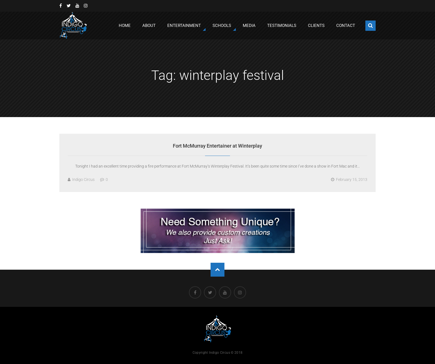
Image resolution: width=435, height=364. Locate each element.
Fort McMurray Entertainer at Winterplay (217, 146)
